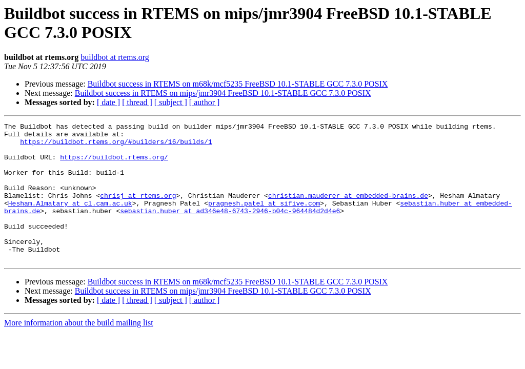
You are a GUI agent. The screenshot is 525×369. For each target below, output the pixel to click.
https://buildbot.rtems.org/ (114, 164)
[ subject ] (170, 102)
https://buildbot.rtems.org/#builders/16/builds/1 (116, 146)
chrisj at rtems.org (138, 210)
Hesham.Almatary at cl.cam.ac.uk (70, 219)
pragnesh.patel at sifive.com (264, 219)
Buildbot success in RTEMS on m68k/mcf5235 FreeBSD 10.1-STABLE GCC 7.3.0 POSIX (238, 83)
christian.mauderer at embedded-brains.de (348, 210)
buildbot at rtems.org (114, 57)
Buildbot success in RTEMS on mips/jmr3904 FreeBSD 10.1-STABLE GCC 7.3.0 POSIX (223, 93)
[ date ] (108, 102)
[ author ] (204, 102)
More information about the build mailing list (78, 350)
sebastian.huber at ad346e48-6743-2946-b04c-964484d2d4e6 (230, 229)
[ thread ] (137, 102)
